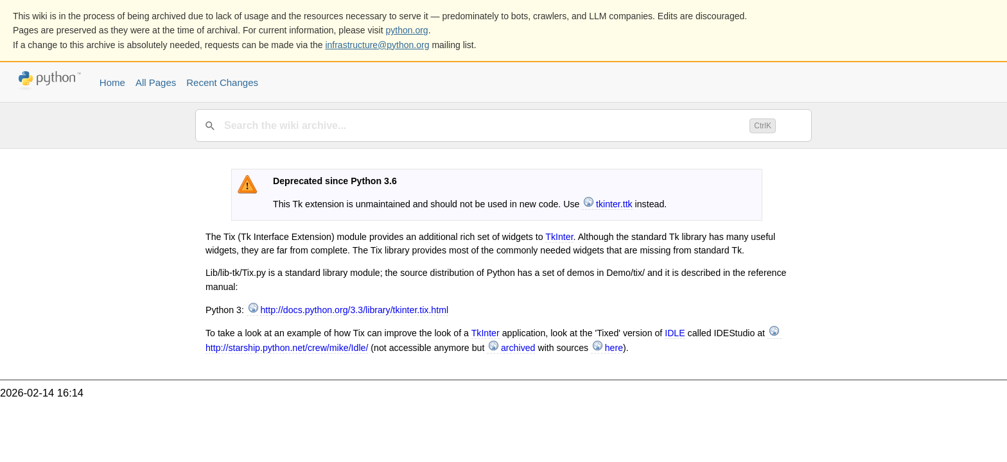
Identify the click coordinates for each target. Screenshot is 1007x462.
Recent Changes (222, 82)
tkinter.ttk (614, 204)
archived (518, 348)
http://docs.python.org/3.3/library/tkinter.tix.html (354, 310)
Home (112, 82)
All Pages (156, 82)
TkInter (559, 237)
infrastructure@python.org (377, 45)
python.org (407, 30)
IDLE (675, 333)
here (614, 348)
